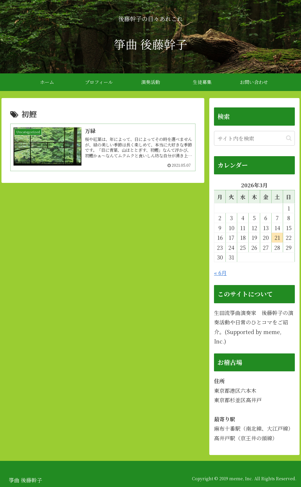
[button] (289, 138)
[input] (254, 138)
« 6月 (220, 273)
